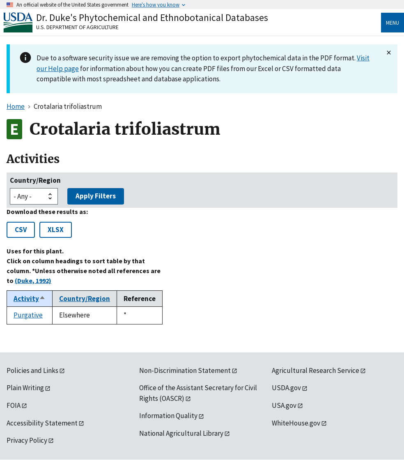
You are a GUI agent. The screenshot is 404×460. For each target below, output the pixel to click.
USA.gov (284, 405)
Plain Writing (25, 387)
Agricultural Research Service (315, 370)
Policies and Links (32, 370)
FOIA (14, 405)
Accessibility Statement (42, 423)
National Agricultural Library (181, 433)
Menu (392, 22)
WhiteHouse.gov (296, 423)
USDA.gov (286, 387)
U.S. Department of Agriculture (77, 27)
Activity (30, 298)
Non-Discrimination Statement (185, 370)
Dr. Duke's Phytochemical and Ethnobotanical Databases (152, 17)
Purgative (28, 315)
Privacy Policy (27, 440)
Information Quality (168, 415)
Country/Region (35, 180)
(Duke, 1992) (33, 280)
